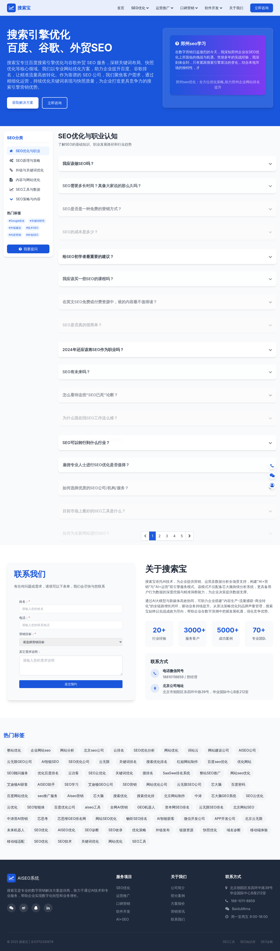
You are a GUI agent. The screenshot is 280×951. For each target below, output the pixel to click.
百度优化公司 (64, 807)
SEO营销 (130, 784)
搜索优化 (120, 796)
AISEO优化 (66, 830)
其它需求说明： (30, 651)
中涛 (198, 796)
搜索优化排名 (156, 761)
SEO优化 (140, 8)
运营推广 (164, 8)
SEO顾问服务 (17, 773)
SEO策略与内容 (25, 199)
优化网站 (244, 761)
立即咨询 (262, 8)
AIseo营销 (75, 796)
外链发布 (163, 830)
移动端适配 (15, 841)
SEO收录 (115, 830)
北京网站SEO (243, 807)
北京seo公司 (94, 750)
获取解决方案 (22, 102)
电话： (24, 618)
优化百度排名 (48, 773)
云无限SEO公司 (189, 784)
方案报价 (178, 903)
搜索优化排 (145, 796)
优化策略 (139, 830)
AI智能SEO (50, 761)
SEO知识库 (248, 942)
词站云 (193, 750)
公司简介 (178, 888)
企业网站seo (41, 750)
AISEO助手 (46, 784)
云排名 (119, 750)
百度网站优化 (17, 796)
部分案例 (178, 895)
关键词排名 (128, 761)
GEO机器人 (146, 807)
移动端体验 (259, 830)
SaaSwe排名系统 (176, 773)
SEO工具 (139, 841)
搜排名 (148, 773)
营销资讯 (178, 911)
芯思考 (42, 818)
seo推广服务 (48, 796)
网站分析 (67, 750)
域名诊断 (234, 830)
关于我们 (236, 8)
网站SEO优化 (106, 818)
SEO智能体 (36, 807)
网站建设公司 (218, 750)
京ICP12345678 (42, 942)
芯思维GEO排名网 (72, 818)
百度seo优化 (218, 761)
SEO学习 (72, 784)
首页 (120, 8)
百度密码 (238, 784)
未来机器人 (15, 830)
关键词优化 (124, 773)
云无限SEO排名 (211, 807)
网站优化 (171, 750)
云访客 (73, 773)
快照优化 (210, 830)
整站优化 (14, 750)
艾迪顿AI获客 (17, 784)
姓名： (24, 601)
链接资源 (186, 830)
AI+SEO (122, 919)
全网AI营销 (119, 807)
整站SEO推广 (210, 773)
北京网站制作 (174, 796)
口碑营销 (189, 8)
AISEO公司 (247, 750)
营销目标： (27, 634)
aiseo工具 (93, 807)
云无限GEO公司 (19, 761)
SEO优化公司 (78, 761)
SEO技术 (65, 841)
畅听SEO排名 (136, 818)
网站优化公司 (156, 784)
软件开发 (213, 8)
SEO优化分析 (144, 750)
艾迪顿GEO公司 (100, 784)
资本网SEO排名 (177, 807)
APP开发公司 (225, 818)
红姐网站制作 (187, 761)
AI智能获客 (165, 818)
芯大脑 (216, 784)
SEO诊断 (92, 830)
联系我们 (178, 919)
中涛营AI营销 (17, 818)
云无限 (104, 761)
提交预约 (71, 684)
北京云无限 (253, 818)
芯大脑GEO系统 (223, 796)
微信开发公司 (194, 818)
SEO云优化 (97, 773)
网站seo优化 (240, 773)
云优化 (12, 807)
